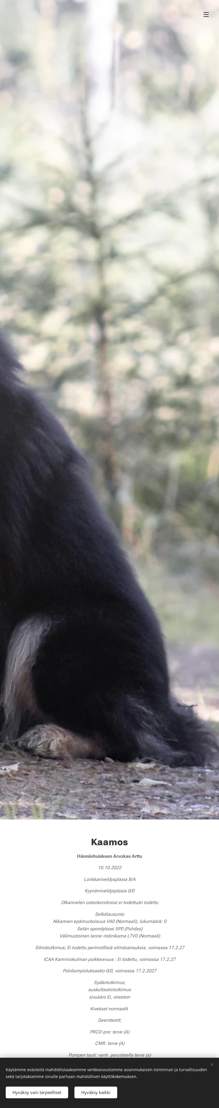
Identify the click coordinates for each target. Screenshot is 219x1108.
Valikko (206, 14)
